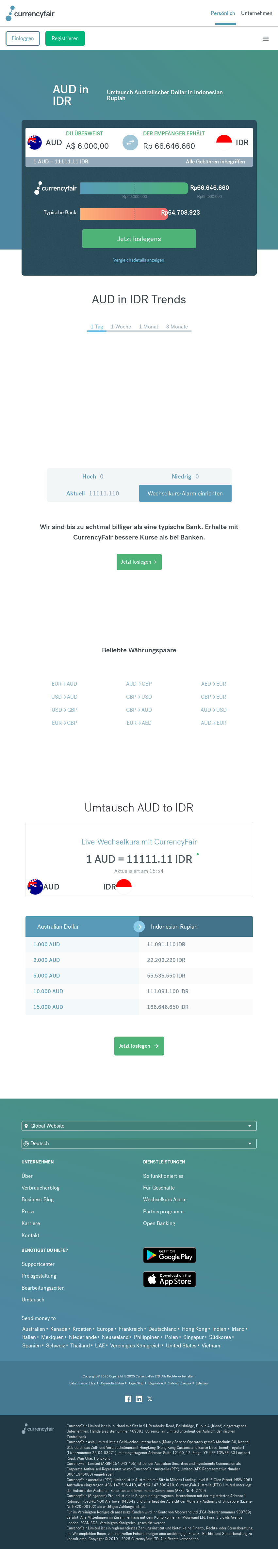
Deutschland (162, 1329)
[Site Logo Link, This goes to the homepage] (30, 13)
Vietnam (211, 1345)
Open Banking (159, 1223)
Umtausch (33, 1299)
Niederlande (83, 1337)
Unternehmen (256, 13)
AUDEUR (213, 723)
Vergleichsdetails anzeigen (138, 260)
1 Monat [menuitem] (148, 326)
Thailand (80, 1345)
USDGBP (64, 709)
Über (27, 1176)
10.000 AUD (48, 991)
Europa (105, 1329)
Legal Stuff (136, 1383)
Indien (219, 1329)
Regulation (156, 1383)
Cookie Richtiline (112, 1383)
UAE (100, 1345)
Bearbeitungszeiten (43, 1287)
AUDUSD (214, 709)
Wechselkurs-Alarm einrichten (185, 493)
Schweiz (55, 1345)
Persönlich (223, 13)
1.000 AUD (46, 944)
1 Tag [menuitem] (96, 326)
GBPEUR (213, 696)
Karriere (31, 1223)
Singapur (193, 1337)
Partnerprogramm (163, 1211)
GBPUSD (139, 696)
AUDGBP (139, 683)
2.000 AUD (46, 960)
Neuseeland (115, 1337)
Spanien (31, 1345)
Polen (171, 1337)
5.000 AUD (46, 975)
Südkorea (220, 1337)
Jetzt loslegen (139, 561)
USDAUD (64, 696)
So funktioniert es (163, 1176)
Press (28, 1211)
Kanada (58, 1329)
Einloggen (23, 38)
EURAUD (64, 683)
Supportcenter (38, 1264)
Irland (238, 1329)
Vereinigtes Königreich (135, 1345)
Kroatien (82, 1329)
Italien (29, 1337)
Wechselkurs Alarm (165, 1199)
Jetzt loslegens (139, 238)
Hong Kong (194, 1329)
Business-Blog (38, 1199)
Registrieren (65, 38)
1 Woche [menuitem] (121, 326)
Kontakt (30, 1235)
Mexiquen (52, 1337)
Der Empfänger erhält (174, 133)
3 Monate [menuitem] (177, 326)
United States (181, 1345)
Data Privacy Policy (82, 1383)
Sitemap (202, 1383)
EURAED (139, 723)
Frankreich (131, 1329)
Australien (33, 1329)
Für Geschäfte (159, 1187)
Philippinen (147, 1337)
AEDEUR (213, 683)
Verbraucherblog (40, 1187)
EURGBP (64, 723)
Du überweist (84, 133)
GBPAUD (139, 709)
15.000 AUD (48, 1007)
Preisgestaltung (39, 1275)
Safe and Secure (179, 1383)
